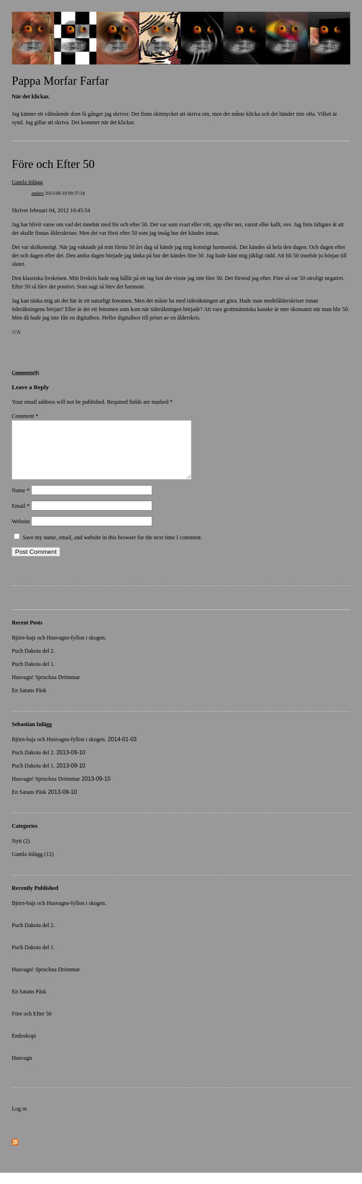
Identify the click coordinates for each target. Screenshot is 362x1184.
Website (21, 532)
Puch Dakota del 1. (33, 675)
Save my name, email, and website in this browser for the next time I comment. (112, 548)
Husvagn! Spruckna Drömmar (46, 688)
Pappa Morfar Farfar (60, 80)
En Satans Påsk (29, 701)
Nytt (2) (21, 852)
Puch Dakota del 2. (33, 662)
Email (21, 517)
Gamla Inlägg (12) (33, 865)
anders (38, 193)
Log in (19, 1120)
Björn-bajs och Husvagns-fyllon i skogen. (59, 649)
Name (21, 501)
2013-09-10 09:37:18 (65, 193)
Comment (25, 416)
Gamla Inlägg (27, 182)
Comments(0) (25, 372)
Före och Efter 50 (53, 164)
